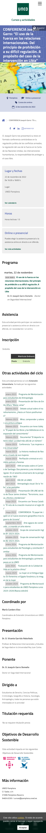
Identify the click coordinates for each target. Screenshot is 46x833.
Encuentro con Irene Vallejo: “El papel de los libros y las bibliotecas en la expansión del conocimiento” (23, 430)
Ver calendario (10, 202)
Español (40, 28)
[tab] (23, 12)
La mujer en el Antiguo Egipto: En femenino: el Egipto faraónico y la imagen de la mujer (23, 576)
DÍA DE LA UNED (24, 480)
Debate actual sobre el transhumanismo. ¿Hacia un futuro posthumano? (23, 412)
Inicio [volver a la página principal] (3, 120)
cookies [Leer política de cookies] (21, 818)
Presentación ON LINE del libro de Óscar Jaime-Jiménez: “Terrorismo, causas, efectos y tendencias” (23, 494)
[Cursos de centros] (23, 102)
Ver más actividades (13, 249)
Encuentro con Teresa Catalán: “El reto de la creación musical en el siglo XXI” (23, 505)
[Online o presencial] (30, 98)
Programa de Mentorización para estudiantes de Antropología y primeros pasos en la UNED (23, 558)
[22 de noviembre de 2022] (23, 107)
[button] (10, 128)
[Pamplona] (11, 98)
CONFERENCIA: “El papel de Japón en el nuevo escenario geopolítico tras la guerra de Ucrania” (23, 516)
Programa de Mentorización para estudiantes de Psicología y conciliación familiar (23, 548)
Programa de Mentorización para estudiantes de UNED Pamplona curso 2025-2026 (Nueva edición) (23, 587)
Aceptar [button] (23, 828)
